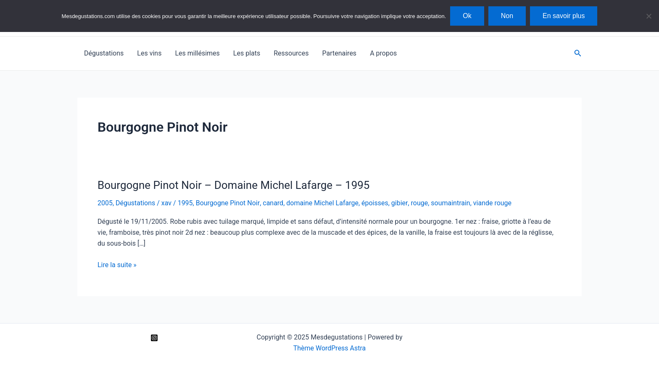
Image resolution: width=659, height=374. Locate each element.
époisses (374, 203)
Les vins (149, 53)
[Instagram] (154, 338)
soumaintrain (449, 203)
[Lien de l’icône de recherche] (578, 53)
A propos (383, 53)
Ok (467, 15)
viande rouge (492, 203)
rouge (418, 203)
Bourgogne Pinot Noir (228, 203)
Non (507, 15)
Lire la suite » (117, 265)
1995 (185, 203)
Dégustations (104, 53)
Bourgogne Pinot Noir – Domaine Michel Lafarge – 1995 (234, 185)
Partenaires (339, 53)
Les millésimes (197, 53)
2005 (105, 203)
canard (273, 203)
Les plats (246, 53)
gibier (399, 203)
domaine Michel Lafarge (322, 203)
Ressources (291, 53)
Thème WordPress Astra (329, 348)
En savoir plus (564, 15)
